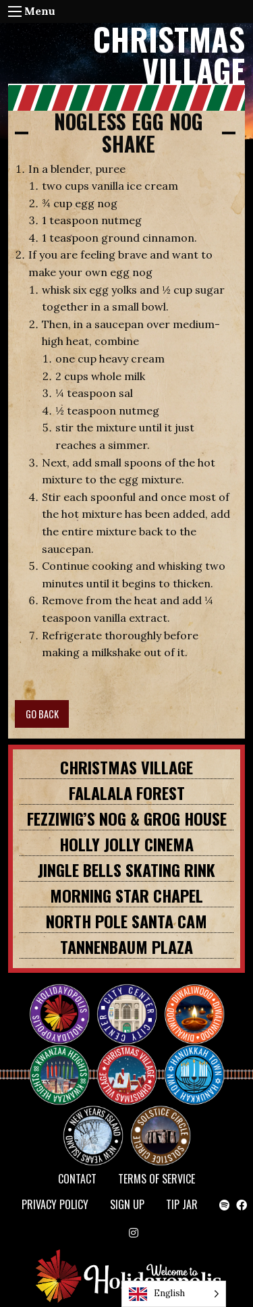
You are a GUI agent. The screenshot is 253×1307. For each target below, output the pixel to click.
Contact (77, 1179)
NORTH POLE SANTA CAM (126, 921)
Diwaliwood (200, 996)
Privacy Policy (55, 1204)
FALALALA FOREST (127, 792)
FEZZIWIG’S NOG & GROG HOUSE (127, 818)
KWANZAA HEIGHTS (65, 1062)
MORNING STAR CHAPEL (126, 895)
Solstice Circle (161, 1123)
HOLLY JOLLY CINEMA (126, 844)
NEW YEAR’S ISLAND (94, 1128)
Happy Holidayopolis (65, 1002)
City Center (125, 1002)
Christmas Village (126, 767)
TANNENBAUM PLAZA (126, 946)
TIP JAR (182, 1204)
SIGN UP (127, 1204)
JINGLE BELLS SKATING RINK (126, 869)
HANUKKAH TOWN (200, 1062)
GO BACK (42, 714)
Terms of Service (156, 1179)
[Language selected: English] (173, 1294)
